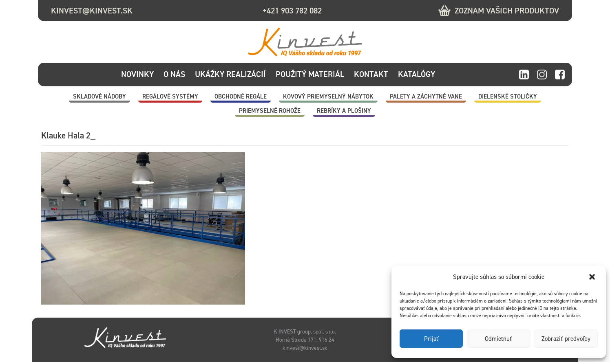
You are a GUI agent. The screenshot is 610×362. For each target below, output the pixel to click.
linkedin (524, 75)
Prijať (431, 339)
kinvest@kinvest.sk (92, 10)
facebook (560, 75)
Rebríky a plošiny (344, 111)
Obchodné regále (240, 96)
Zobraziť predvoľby (565, 339)
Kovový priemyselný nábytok (328, 96)
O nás (174, 74)
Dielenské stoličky (507, 96)
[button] (593, 277)
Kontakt (371, 74)
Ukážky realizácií (230, 74)
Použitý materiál (310, 74)
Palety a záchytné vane (426, 96)
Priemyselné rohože (270, 111)
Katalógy (416, 74)
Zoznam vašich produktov (507, 10)
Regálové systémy (170, 96)
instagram (542, 75)
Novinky (137, 74)
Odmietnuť (498, 339)
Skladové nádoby (99, 96)
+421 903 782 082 (292, 10)
